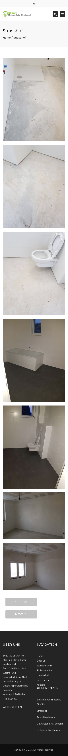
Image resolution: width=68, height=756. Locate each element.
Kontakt (41, 684)
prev (21, 601)
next (20, 614)
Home (7, 37)
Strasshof (42, 710)
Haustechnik (43, 675)
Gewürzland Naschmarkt (50, 723)
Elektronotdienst (45, 670)
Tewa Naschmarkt (46, 717)
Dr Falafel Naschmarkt (49, 730)
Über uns (42, 660)
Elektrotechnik (44, 665)
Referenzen (43, 680)
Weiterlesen (12, 707)
